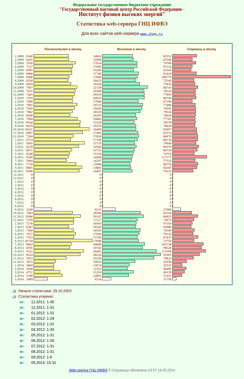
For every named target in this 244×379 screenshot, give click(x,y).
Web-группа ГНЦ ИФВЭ (88, 370)
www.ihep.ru (151, 33)
